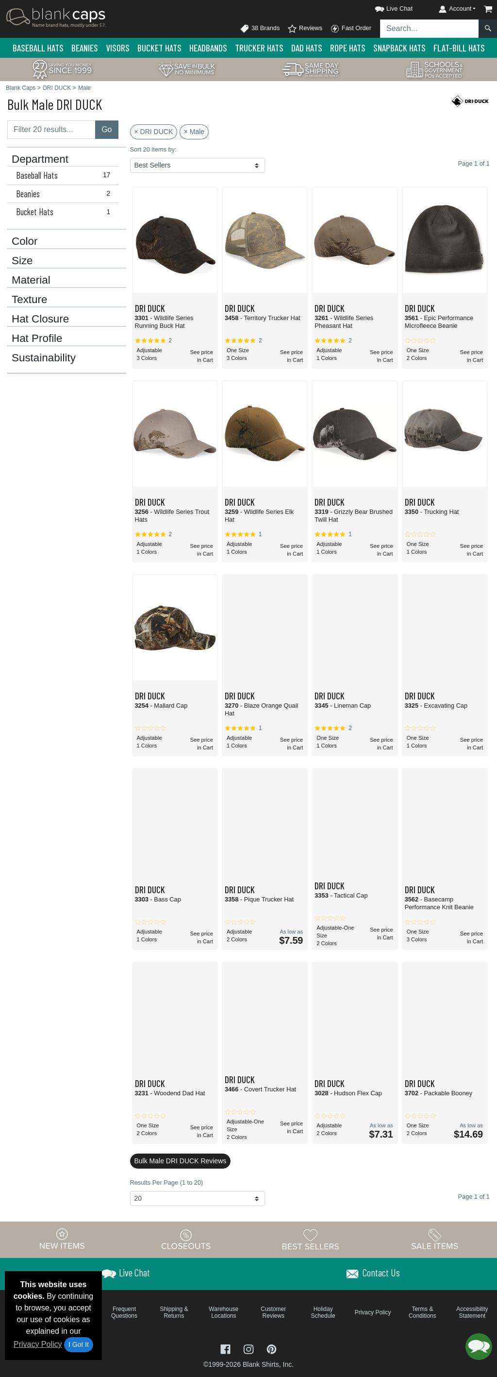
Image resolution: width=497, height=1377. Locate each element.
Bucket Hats (159, 47)
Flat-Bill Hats (459, 47)
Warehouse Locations (223, 1312)
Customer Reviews (273, 1312)
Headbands (208, 47)
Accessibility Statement (472, 1312)
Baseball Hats (38, 47)
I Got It (78, 1344)
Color (25, 241)
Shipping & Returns (174, 1312)
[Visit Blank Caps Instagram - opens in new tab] (249, 1348)
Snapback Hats (399, 47)
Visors (118, 47)
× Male (194, 132)
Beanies (84, 47)
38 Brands (260, 29)
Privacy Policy (38, 1344)
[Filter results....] (51, 129)
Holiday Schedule (323, 1312)
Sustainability (44, 358)
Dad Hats (306, 47)
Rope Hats (347, 47)
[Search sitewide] (429, 28)
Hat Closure (40, 319)
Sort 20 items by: (153, 149)
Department (40, 159)
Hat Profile (37, 338)
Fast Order (350, 29)
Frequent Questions (124, 1312)
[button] (385, 7)
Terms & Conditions (422, 1312)
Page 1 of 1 (474, 1196)
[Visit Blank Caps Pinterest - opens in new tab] (271, 1348)
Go (106, 129)
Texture (29, 299)
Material (31, 280)
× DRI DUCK (153, 132)
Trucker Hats (259, 47)
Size (22, 260)
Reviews (304, 29)
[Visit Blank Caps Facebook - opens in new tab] (226, 1348)
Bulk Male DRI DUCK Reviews (180, 1161)
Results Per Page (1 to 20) (166, 1182)
